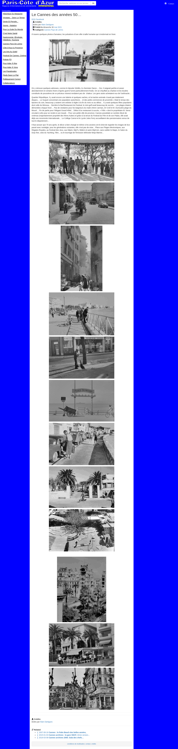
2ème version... (63, 735)
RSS (33, 19)
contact (88, 744)
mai (55, 27)
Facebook (40, 19)
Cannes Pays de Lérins (53, 30)
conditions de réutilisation (76, 744)
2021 (60, 27)
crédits (93, 744)
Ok (93, 3)
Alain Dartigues (47, 25)
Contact (170, 3)
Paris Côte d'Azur (28, 3)
